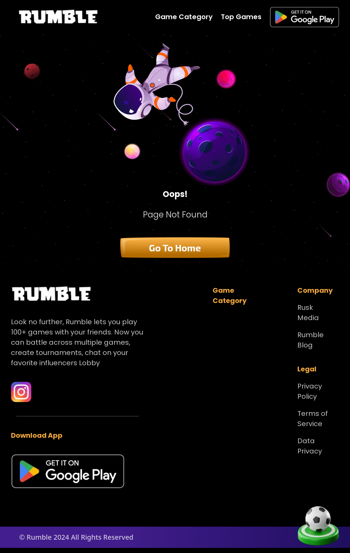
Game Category (184, 16)
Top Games (241, 16)
